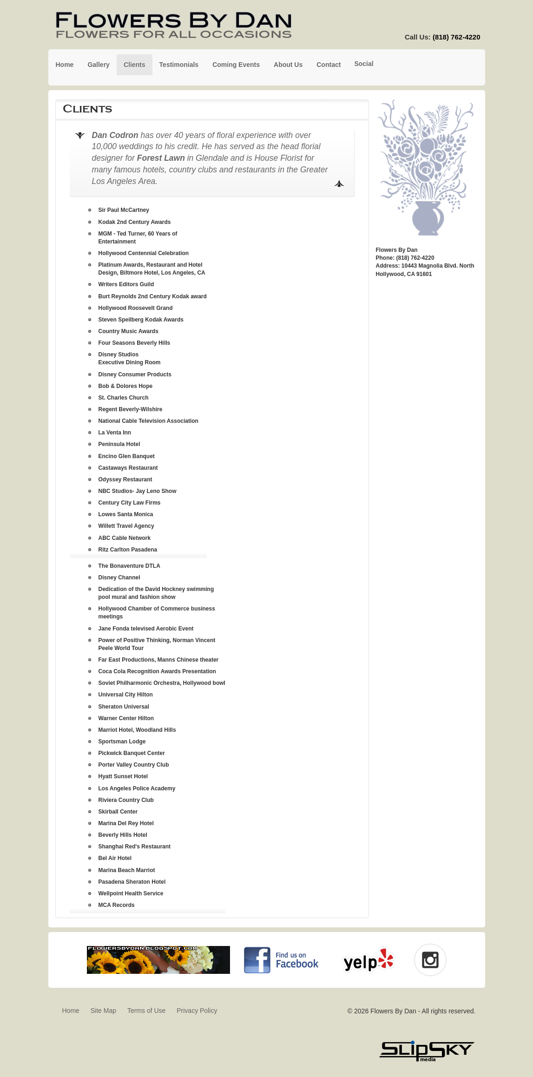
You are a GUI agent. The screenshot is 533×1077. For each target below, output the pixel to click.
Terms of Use (146, 1010)
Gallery (98, 64)
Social (363, 63)
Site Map (103, 1010)
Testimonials (179, 64)
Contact (328, 64)
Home (65, 64)
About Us (288, 64)
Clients (134, 64)
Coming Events (236, 64)
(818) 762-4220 (456, 37)
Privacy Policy (197, 1010)
